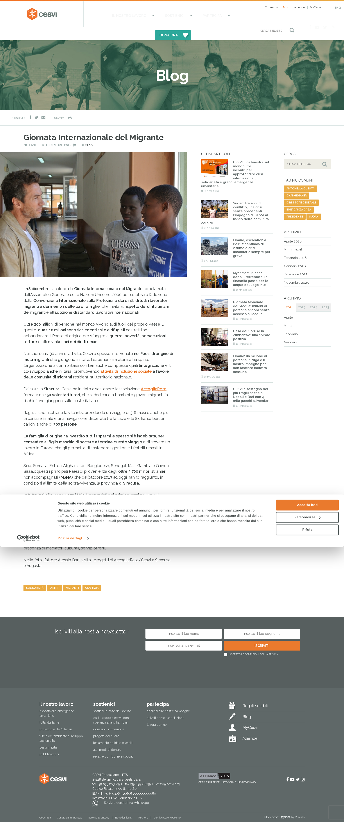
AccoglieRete (36, 511)
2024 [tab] (313, 294)
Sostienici (152, 14)
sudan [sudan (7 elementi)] (314, 203)
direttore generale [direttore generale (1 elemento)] (301, 189)
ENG (338, 7)
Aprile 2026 (293, 228)
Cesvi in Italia (48, 734)
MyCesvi (315, 7)
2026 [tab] (290, 294)
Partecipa (179, 14)
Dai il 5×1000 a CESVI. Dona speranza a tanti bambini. (111, 707)
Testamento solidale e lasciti (113, 730)
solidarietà (34, 574)
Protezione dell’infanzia (55, 716)
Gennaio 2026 (295, 253)
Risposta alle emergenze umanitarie (56, 700)
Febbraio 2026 (295, 245)
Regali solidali (255, 692)
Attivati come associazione (165, 705)
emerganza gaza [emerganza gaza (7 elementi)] (299, 196)
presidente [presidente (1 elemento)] (295, 203)
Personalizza (307, 792)
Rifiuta (307, 805)
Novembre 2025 (296, 270)
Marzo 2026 (293, 237)
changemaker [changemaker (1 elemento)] (297, 182)
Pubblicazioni (49, 741)
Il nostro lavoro (118, 14)
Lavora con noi (157, 711)
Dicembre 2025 (295, 261)
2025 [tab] (301, 294)
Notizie (30, 132)
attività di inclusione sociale (126, 358)
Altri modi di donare (107, 736)
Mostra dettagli (70, 813)
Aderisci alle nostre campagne (168, 698)
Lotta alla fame (49, 709)
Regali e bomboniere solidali (113, 743)
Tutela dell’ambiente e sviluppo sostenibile (61, 725)
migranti (72, 574)
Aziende (299, 7)
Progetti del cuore (106, 723)
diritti (54, 574)
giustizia (92, 574)
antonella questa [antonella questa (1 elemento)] (300, 175)
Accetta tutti (307, 780)
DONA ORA (216, 14)
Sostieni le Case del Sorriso (112, 698)
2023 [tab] (325, 294)
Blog (286, 7)
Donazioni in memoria (108, 716)
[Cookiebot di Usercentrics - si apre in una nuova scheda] (28, 813)
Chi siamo (271, 7)
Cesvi (89, 132)
